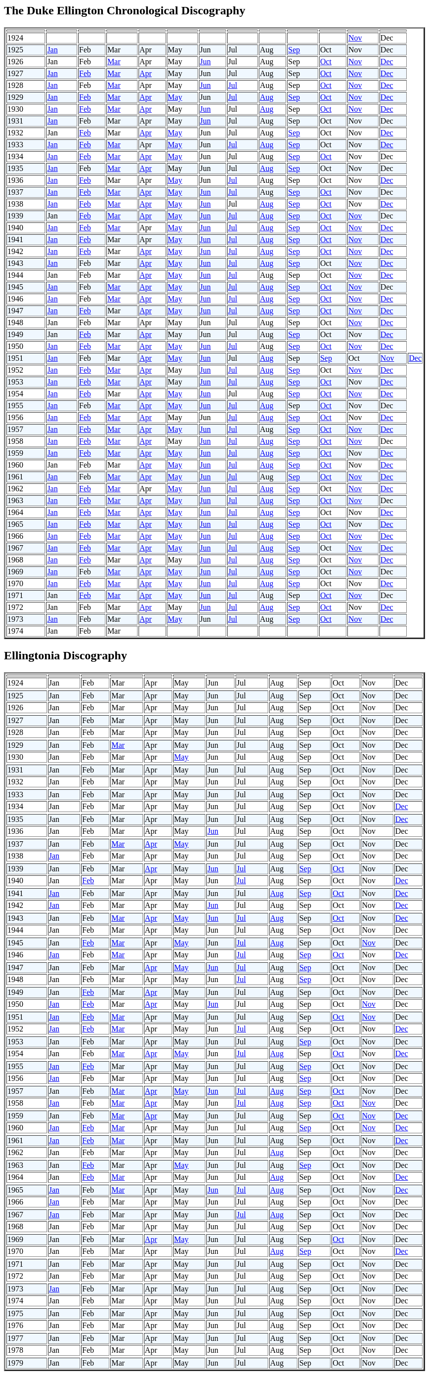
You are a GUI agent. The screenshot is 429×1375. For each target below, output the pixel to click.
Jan (52, 49)
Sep (294, 49)
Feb (85, 73)
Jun (205, 61)
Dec (387, 61)
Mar (114, 61)
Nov (355, 38)
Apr (146, 73)
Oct (326, 61)
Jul (233, 85)
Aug (267, 97)
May (175, 97)
